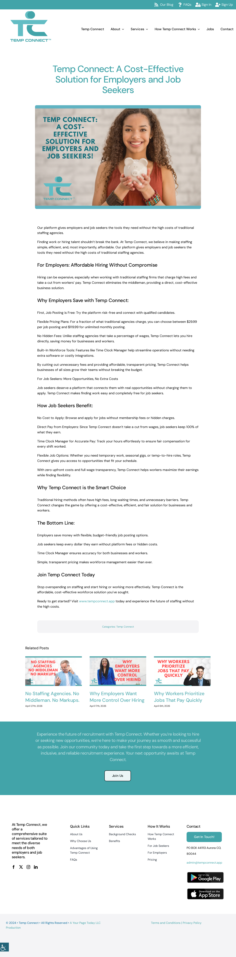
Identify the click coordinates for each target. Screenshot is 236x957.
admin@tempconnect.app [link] (204, 863)
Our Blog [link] (166, 4)
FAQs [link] (187, 4)
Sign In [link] (206, 4)
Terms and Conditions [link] (166, 923)
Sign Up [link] (227, 4)
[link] (4, 947)
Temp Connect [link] (125, 626)
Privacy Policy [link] (192, 923)
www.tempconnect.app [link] (97, 601)
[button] (28, 679)
